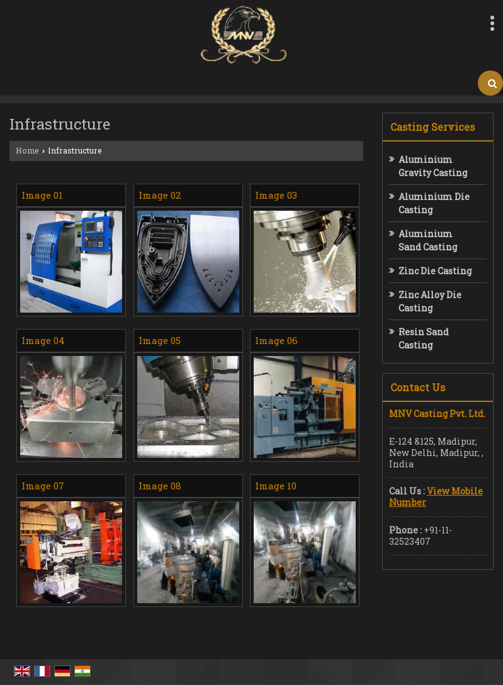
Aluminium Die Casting (434, 203)
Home (27, 150)
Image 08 (159, 485)
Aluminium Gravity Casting (432, 166)
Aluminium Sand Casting (427, 240)
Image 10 (276, 485)
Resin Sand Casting (423, 338)
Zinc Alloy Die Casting (429, 301)
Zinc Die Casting (435, 271)
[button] (436, 496)
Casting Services (432, 126)
